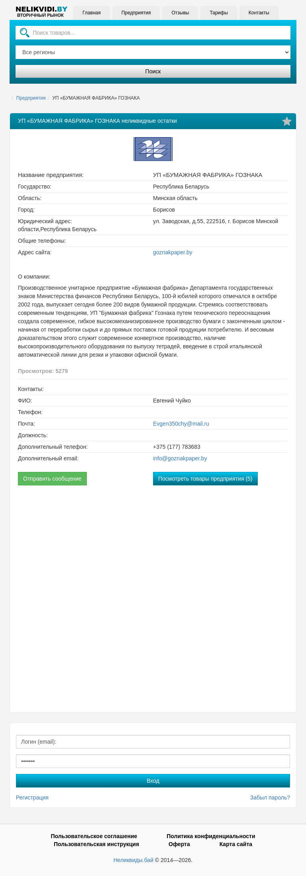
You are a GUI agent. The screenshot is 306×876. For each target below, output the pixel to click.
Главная (91, 13)
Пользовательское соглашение (94, 836)
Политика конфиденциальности (211, 836)
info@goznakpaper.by (180, 458)
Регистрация (32, 797)
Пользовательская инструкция (96, 844)
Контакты (259, 13)
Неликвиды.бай (133, 860)
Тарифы (219, 13)
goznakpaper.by (172, 252)
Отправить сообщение (52, 478)
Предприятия (136, 13)
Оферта (179, 844)
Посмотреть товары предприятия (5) (205, 478)
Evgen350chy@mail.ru (181, 423)
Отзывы (180, 13)
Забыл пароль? (270, 797)
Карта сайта (236, 844)
